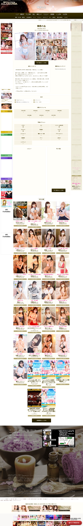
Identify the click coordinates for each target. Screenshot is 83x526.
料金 (33, 15)
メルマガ (65, 17)
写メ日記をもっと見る (41, 62)
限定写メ (23, 17)
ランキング (46, 15)
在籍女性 (22, 15)
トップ (17, 15)
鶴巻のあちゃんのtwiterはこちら (22, 102)
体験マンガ (39, 15)
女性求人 (54, 17)
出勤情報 (52, 15)
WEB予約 (65, 15)
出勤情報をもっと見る (41, 420)
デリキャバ (39, 17)
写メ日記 (19, 17)
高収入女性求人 (60, 17)
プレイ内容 (28, 15)
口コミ (50, 17)
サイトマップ (18, 500)
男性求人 (11, 500)
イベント (34, 17)
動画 (16, 17)
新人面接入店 (29, 17)
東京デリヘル (3, 155)
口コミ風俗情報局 (8, 155)
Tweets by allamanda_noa (60, 69)
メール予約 (58, 15)
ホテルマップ (45, 17)
